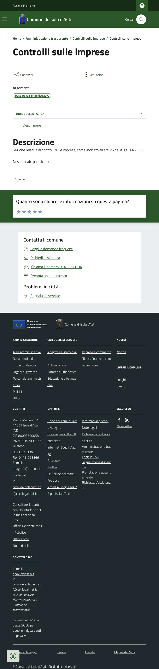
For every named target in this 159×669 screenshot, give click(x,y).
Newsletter (124, 426)
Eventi (121, 386)
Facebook (53, 460)
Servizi (61, 652)
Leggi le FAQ (90, 456)
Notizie (121, 351)
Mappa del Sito (124, 652)
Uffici (16, 398)
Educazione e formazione (61, 381)
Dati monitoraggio (25, 652)
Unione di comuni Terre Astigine (62, 424)
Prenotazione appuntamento (96, 475)
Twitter (52, 467)
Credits (90, 652)
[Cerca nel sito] (139, 19)
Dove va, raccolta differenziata (61, 437)
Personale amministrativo (27, 381)
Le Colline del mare (60, 473)
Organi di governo (25, 371)
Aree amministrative (27, 351)
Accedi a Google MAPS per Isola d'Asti (62, 490)
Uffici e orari (21, 538)
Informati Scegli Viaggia (61, 450)
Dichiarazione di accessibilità (96, 437)
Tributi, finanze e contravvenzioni (96, 362)
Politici (17, 391)
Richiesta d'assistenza (96, 485)
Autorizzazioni (56, 365)
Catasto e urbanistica (61, 371)
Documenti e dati (24, 358)
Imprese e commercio (96, 351)
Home (17, 38)
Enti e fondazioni (24, 365)
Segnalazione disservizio (96, 464)
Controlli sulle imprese (89, 38)
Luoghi (121, 379)
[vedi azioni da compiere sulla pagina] (93, 74)
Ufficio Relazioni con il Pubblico (27, 529)
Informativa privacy (95, 420)
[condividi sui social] (23, 74)
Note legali (89, 427)
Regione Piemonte (24, 5)
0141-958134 (23, 451)
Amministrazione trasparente (47, 38)
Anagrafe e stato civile (62, 355)
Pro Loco (53, 480)
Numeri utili (21, 545)
